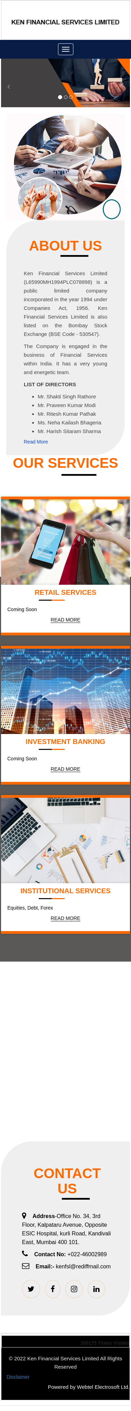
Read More (36, 442)
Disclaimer (18, 1377)
